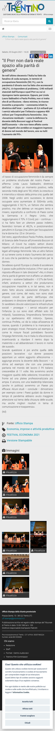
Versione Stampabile (19, 440)
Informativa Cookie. (21, 692)
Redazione (10, 645)
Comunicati (22, 37)
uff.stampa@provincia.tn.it (13, 618)
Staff (8, 649)
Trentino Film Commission (17, 657)
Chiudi (27, 723)
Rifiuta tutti (27, 709)
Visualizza (10, 472)
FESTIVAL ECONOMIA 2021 (23, 434)
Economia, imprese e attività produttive (30, 429)
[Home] (3, 29)
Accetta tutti (27, 702)
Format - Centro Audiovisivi (17, 653)
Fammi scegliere (27, 716)
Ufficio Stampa (8, 37)
